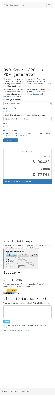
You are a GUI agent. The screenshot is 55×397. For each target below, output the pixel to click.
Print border (10, 130)
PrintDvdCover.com (14, 5)
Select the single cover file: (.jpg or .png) (24, 115)
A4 (5, 124)
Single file (9, 108)
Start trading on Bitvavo (18, 182)
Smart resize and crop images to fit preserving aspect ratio (26, 134)
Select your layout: (12, 100)
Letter (7, 126)
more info (22, 136)
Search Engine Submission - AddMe (16, 330)
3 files (7, 111)
